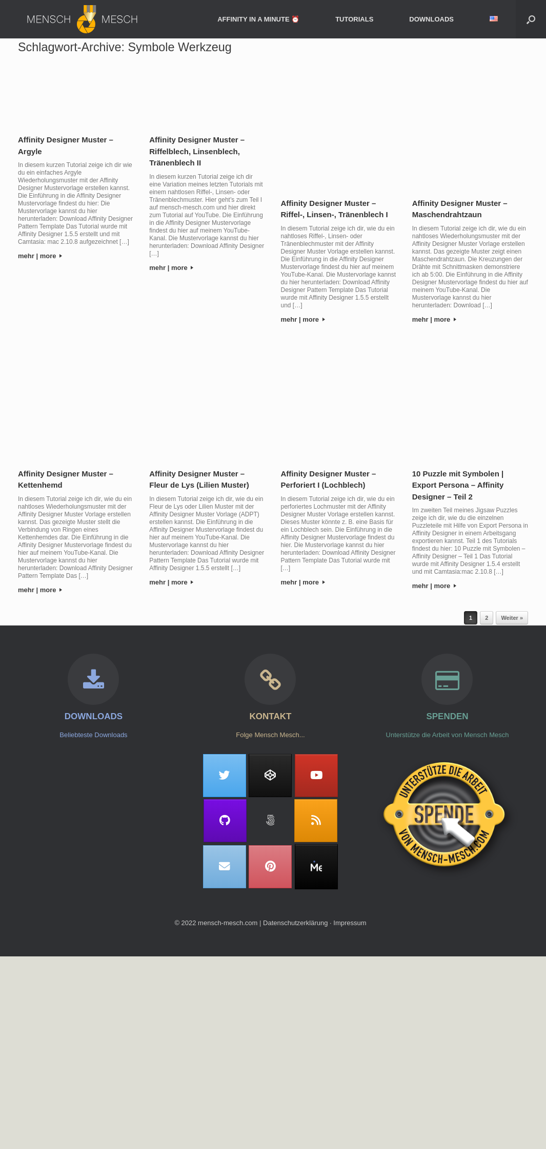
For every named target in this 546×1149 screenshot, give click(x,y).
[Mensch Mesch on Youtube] (316, 775)
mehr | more (40, 256)
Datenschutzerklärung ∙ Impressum (315, 923)
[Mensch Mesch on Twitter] (224, 775)
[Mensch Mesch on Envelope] (224, 866)
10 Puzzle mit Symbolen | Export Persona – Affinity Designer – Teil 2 (458, 485)
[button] (531, 19)
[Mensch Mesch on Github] (225, 820)
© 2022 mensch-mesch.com (215, 923)
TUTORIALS (354, 19)
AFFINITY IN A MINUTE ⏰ (258, 19)
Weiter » (512, 618)
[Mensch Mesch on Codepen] (270, 775)
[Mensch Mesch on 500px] (270, 821)
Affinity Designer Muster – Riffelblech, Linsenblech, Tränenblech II (197, 151)
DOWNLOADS (431, 19)
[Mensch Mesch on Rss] (315, 820)
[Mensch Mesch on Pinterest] (270, 866)
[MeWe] (316, 866)
